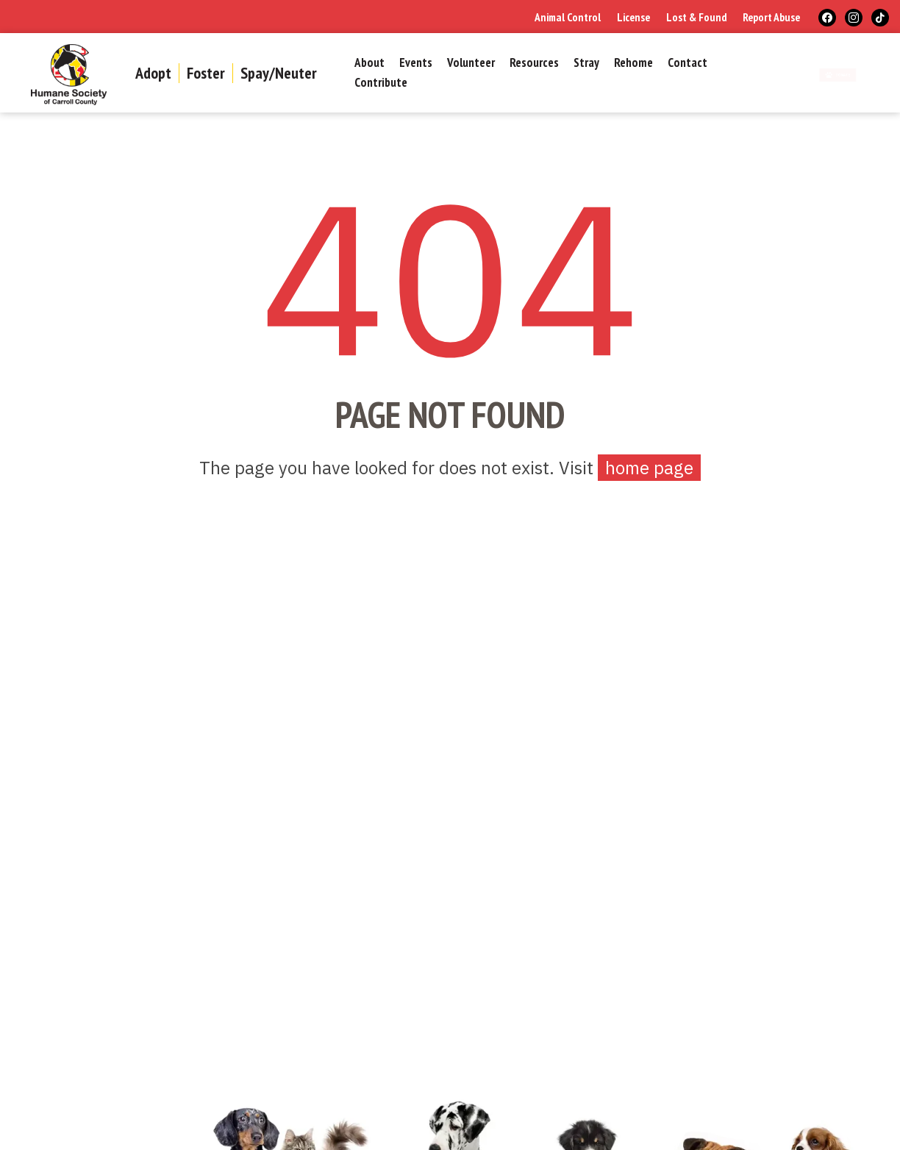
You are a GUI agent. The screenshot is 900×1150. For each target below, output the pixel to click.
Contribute (380, 83)
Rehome (633, 63)
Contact (687, 63)
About (369, 63)
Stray (586, 63)
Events (415, 63)
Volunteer (471, 63)
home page (649, 467)
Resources (534, 63)
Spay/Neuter (278, 73)
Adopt (153, 73)
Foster (206, 73)
